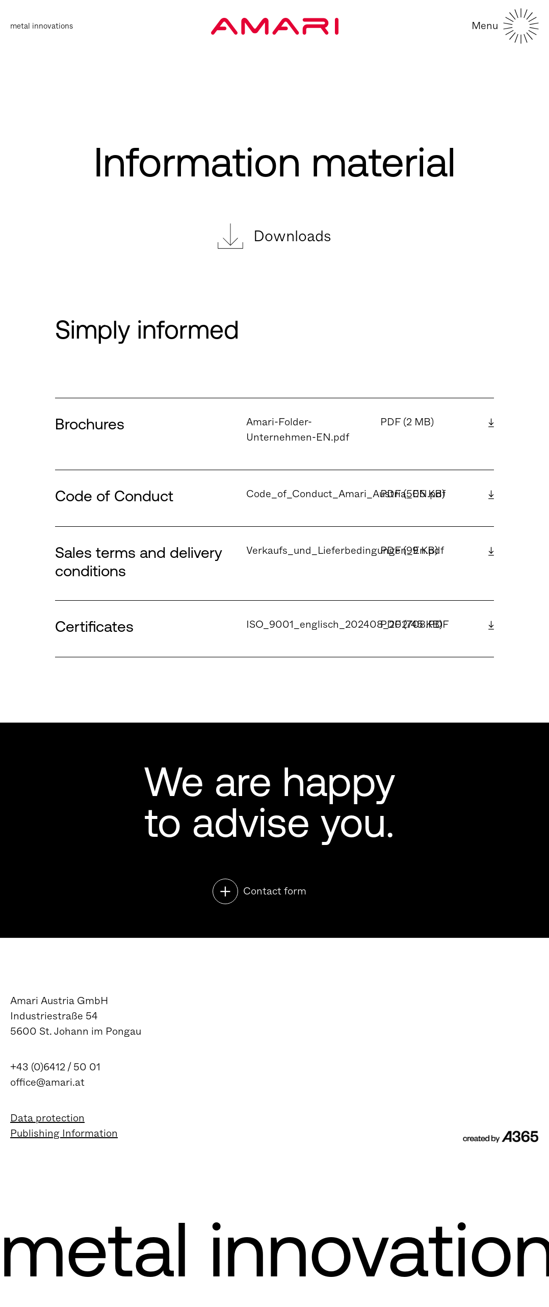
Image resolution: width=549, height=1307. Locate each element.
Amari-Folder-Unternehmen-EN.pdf (297, 430)
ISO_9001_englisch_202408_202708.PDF (347, 624)
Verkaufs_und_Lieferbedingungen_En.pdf (345, 550)
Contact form (274, 891)
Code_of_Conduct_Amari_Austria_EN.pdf (346, 493)
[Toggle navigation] (505, 39)
